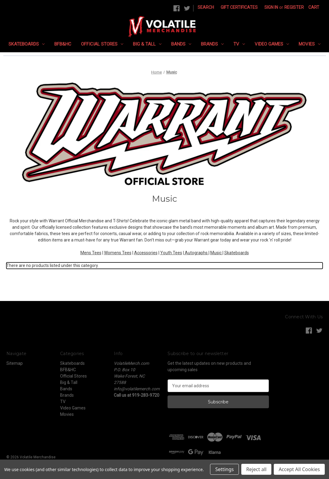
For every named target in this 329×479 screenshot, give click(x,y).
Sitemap (14, 363)
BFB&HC (62, 44)
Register (294, 7)
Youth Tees (171, 252)
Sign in (271, 7)
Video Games (272, 44)
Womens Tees (117, 252)
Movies (310, 44)
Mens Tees (90, 252)
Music (216, 252)
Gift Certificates (239, 7)
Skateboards (26, 44)
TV (239, 44)
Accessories (146, 252)
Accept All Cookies (299, 469)
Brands (212, 44)
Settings (224, 469)
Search (206, 7)
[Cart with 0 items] (314, 7)
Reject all (256, 469)
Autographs (196, 252)
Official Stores (102, 44)
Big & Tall (147, 44)
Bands (181, 44)
